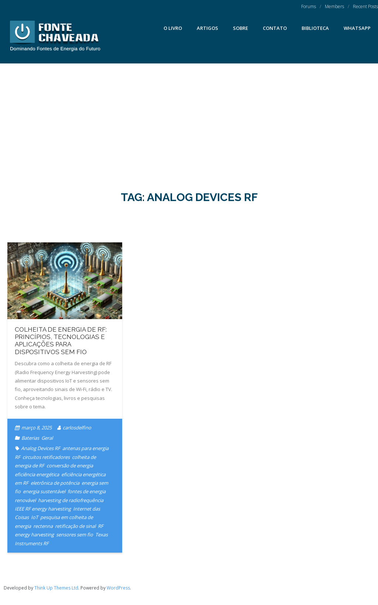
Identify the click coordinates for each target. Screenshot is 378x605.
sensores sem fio (74, 534)
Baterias (30, 438)
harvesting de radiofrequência (70, 500)
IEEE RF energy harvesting (43, 508)
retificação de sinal (75, 526)
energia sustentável (44, 491)
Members (334, 6)
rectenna (43, 526)
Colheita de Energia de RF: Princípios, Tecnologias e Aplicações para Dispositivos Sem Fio (61, 341)
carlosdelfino (77, 427)
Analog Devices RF (40, 448)
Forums (308, 6)
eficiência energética (37, 474)
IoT (34, 517)
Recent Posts (365, 6)
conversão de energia (70, 465)
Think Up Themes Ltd (56, 588)
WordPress (118, 588)
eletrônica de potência (55, 483)
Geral (47, 438)
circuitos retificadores (46, 457)
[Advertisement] (189, 118)
